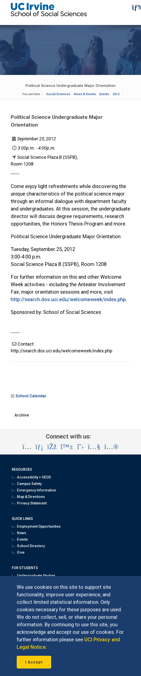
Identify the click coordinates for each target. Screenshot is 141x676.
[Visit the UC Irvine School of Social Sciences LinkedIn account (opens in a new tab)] (39, 447)
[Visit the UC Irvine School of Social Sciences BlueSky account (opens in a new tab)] (67, 447)
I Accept (34, 662)
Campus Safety (27, 484)
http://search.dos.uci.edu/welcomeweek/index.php (68, 299)
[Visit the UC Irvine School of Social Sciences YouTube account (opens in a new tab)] (94, 447)
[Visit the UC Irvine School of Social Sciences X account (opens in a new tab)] (80, 447)
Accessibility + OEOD (31, 477)
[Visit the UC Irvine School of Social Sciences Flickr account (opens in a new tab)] (111, 447)
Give (18, 552)
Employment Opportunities (36, 526)
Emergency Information (34, 490)
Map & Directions (28, 497)
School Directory (28, 546)
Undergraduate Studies (33, 576)
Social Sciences (58, 94)
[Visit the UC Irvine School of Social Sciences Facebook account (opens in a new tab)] (51, 447)
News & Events (85, 94)
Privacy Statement (29, 503)
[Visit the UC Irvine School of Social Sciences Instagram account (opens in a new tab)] (26, 447)
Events (104, 94)
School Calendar (30, 396)
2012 (116, 94)
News (19, 533)
